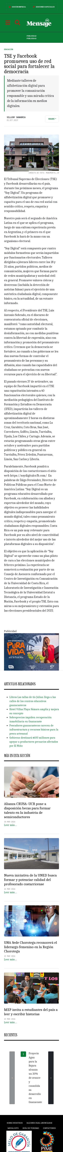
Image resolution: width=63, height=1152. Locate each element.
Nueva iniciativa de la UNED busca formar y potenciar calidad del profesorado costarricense (30, 879)
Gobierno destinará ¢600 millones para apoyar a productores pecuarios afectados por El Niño (33, 741)
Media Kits (13, 1128)
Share (51, 119)
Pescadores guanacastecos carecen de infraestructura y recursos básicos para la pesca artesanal (33, 729)
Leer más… (10, 825)
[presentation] (12, 1077)
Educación (8, 49)
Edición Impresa (17, 7)
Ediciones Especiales (43, 7)
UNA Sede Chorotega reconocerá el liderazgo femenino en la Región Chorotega (30, 947)
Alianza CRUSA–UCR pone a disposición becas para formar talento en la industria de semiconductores (27, 810)
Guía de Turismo (31, 1128)
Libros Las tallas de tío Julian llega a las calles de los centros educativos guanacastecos (32, 701)
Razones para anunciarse (39, 1123)
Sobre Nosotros (15, 1123)
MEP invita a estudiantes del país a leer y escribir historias (31, 1012)
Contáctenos (49, 1128)
